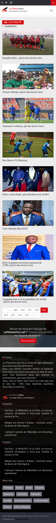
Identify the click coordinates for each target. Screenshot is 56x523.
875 (13, 315)
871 (30, 310)
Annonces (8, 494)
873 (44, 310)
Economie (22, 494)
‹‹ (9, 310)
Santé (29, 487)
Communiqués (41, 500)
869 (16, 310)
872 (37, 310)
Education (36, 494)
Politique (8, 487)
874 (6, 315)
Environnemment (23, 500)
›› (33, 315)
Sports (19, 487)
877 (27, 315)
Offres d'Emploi (22, 507)
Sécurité (39, 487)
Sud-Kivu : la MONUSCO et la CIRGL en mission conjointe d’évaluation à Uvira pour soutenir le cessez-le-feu (28, 413)
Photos (7, 507)
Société (7, 500)
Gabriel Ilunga (21, 519)
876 (20, 315)
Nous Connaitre (28, 341)
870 (23, 310)
